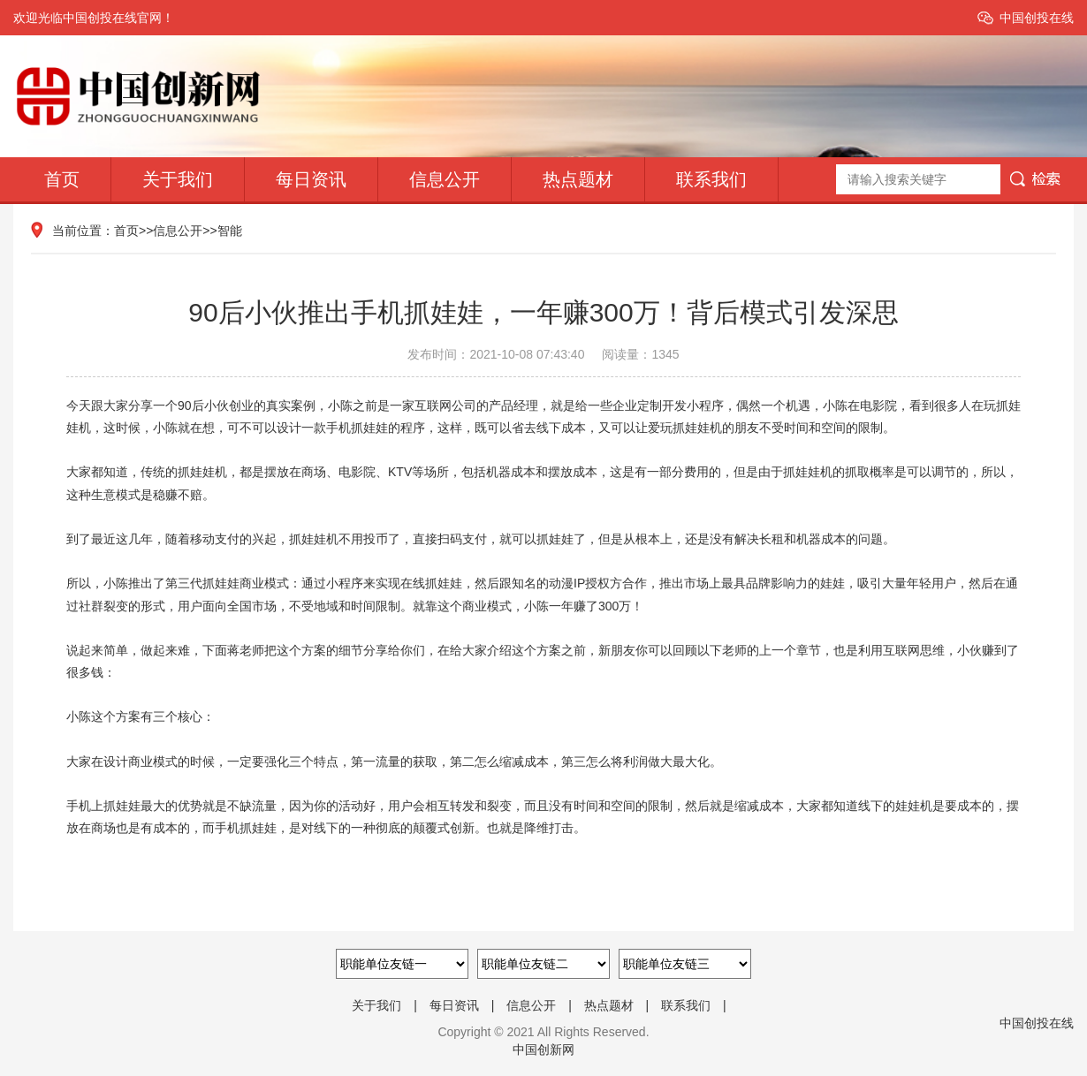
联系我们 (711, 179)
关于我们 (177, 179)
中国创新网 (543, 1049)
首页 (62, 179)
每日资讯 (311, 179)
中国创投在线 (1037, 18)
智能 (229, 231)
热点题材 (578, 179)
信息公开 (444, 179)
